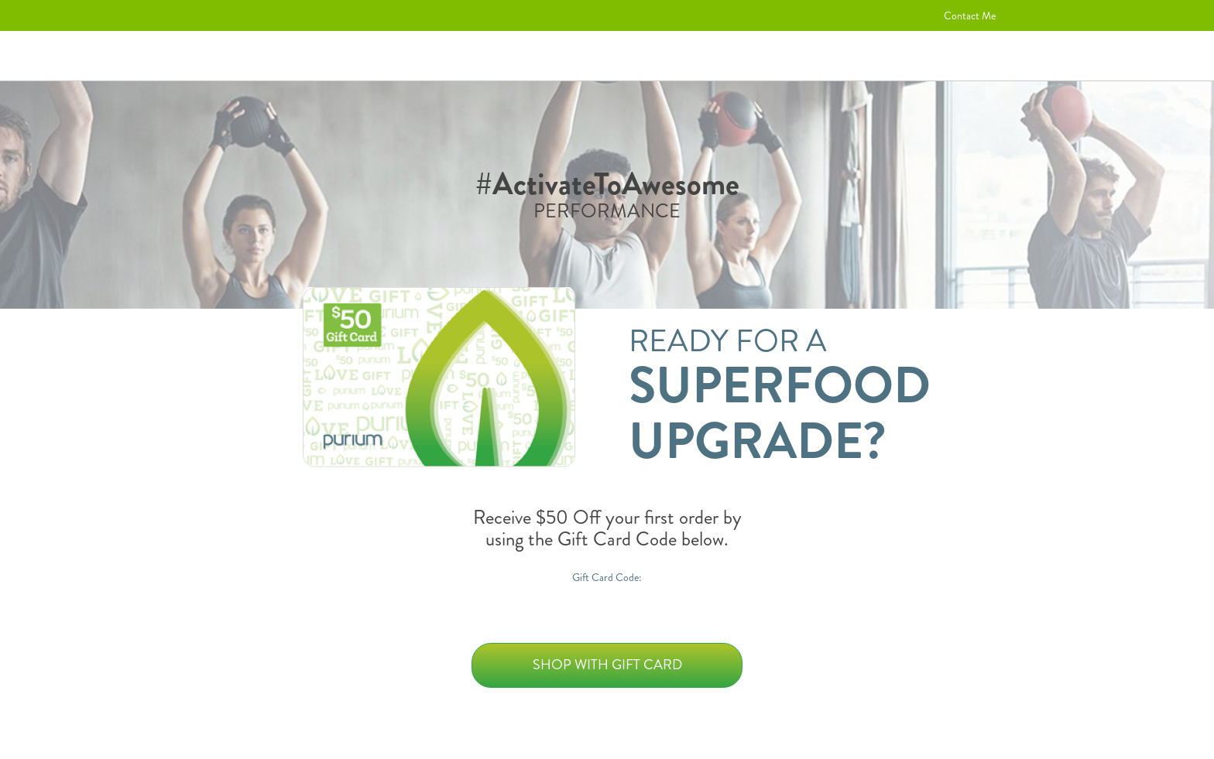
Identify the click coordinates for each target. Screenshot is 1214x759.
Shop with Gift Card (607, 665)
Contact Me (970, 15)
